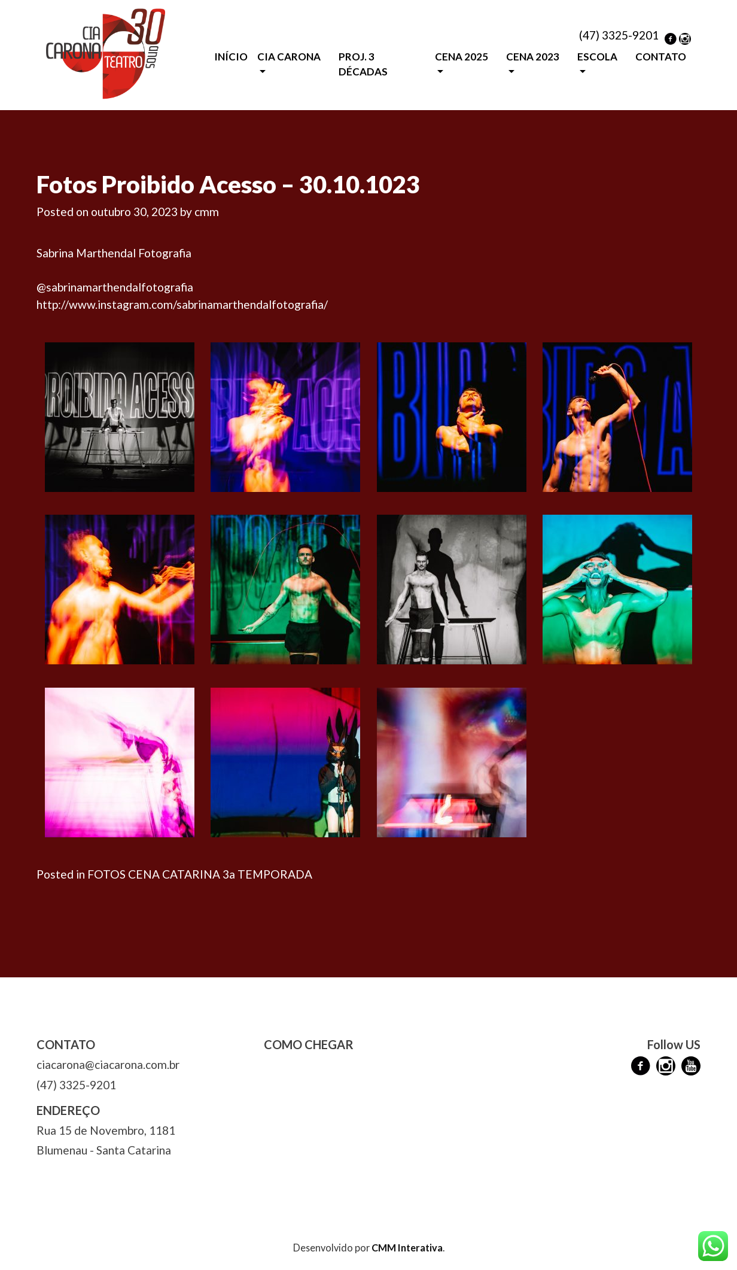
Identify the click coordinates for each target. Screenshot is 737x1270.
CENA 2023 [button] (532, 56)
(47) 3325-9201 (619, 35)
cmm (206, 211)
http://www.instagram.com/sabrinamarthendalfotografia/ (182, 304)
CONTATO (660, 56)
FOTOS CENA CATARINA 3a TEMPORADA (199, 874)
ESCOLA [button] (597, 56)
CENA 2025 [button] (461, 56)
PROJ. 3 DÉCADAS (363, 64)
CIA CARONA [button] (289, 56)
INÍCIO (231, 56)
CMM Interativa (407, 1247)
